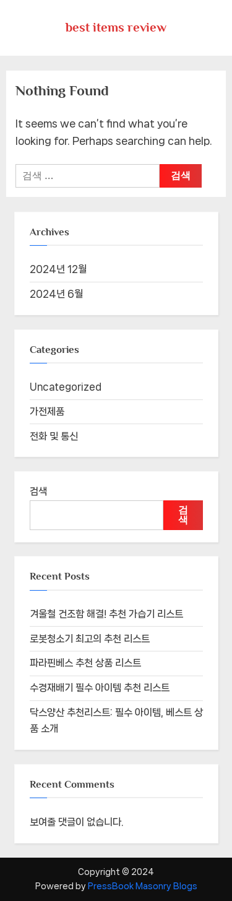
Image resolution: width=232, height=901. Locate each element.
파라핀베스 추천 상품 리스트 (85, 663)
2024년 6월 (56, 294)
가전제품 (47, 411)
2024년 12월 (58, 269)
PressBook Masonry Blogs (142, 886)
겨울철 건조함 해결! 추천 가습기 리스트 (106, 614)
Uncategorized (65, 386)
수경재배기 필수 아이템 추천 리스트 (100, 687)
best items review (116, 27)
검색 (38, 491)
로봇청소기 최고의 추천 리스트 (90, 638)
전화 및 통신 (54, 436)
